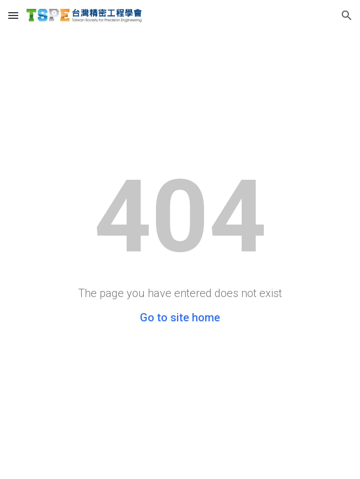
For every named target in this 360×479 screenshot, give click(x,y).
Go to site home (180, 317)
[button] (13, 15)
